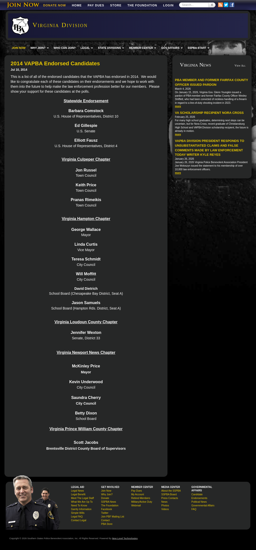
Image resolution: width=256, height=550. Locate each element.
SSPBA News (108, 501)
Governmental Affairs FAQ (202, 507)
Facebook (106, 509)
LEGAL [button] (87, 47)
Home (77, 5)
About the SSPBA (171, 490)
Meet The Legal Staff (82, 498)
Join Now (106, 490)
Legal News (77, 490)
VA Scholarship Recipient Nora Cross (209, 113)
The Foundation (142, 5)
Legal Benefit (78, 494)
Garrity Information (81, 509)
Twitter (104, 513)
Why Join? (107, 494)
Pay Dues (96, 5)
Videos (165, 509)
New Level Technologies (125, 538)
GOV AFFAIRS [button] (172, 47)
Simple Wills (77, 513)
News (164, 501)
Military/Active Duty (141, 501)
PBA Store (106, 524)
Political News (199, 501)
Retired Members (140, 498)
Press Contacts (169, 498)
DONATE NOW (54, 5)
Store (116, 5)
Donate (105, 498)
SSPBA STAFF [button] (198, 47)
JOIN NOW (19, 47)
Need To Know (79, 505)
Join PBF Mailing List (112, 516)
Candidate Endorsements (199, 496)
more (178, 106)
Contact (105, 520)
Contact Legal (78, 520)
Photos (165, 505)
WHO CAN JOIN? (65, 47)
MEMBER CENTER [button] (142, 47)
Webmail (136, 505)
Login (168, 5)
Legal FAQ (77, 516)
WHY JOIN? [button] (40, 47)
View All (240, 65)
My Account (137, 494)
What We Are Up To (81, 501)
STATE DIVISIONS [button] (111, 47)
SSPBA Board (169, 494)
